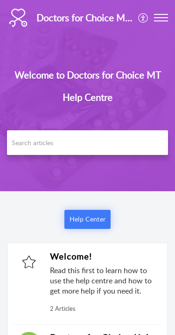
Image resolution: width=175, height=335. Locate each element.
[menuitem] (143, 17)
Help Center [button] (87, 218)
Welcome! (71, 256)
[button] (143, 17)
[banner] (87, 95)
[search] (87, 142)
